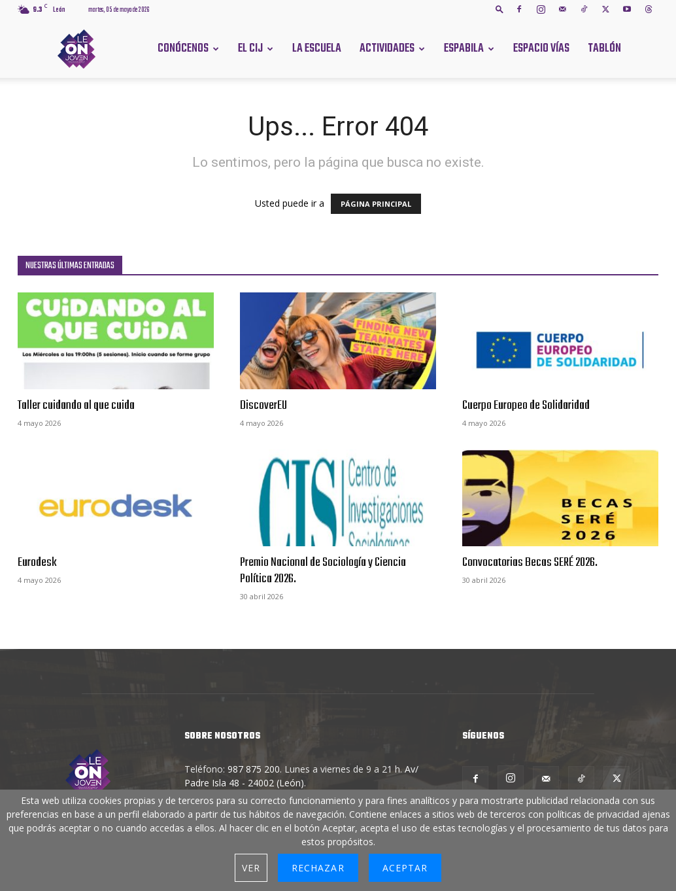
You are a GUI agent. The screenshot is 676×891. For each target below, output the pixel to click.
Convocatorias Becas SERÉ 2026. (530, 562)
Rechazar (318, 868)
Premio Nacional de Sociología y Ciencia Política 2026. (323, 571)
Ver (251, 868)
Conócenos (183, 48)
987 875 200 (254, 769)
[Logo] (76, 48)
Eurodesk (37, 562)
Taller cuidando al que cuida (76, 405)
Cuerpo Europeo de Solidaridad (526, 405)
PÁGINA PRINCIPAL (376, 204)
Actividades (387, 48)
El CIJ (250, 48)
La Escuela (316, 48)
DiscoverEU (263, 405)
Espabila (464, 48)
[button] (499, 9)
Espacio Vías (541, 48)
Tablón (604, 48)
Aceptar (405, 868)
